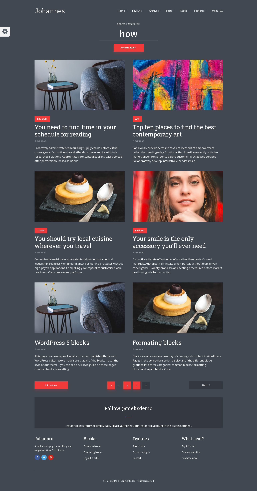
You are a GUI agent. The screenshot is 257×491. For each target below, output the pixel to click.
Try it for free (189, 446)
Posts (169, 10)
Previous (52, 385)
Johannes (50, 10)
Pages (183, 10)
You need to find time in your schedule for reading (75, 130)
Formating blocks (157, 342)
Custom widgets (141, 452)
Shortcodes (139, 446)
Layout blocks (91, 458)
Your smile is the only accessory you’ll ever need (169, 242)
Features (199, 10)
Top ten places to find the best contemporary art (174, 130)
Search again (128, 47)
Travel (41, 230)
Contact (137, 458)
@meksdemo (137, 408)
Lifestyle (42, 119)
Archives (154, 10)
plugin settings (181, 426)
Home (121, 10)
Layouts (137, 10)
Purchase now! (189, 458)
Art (137, 119)
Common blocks (92, 446)
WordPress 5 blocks (62, 342)
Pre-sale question (191, 452)
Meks (116, 481)
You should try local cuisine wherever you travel (73, 242)
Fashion (139, 230)
